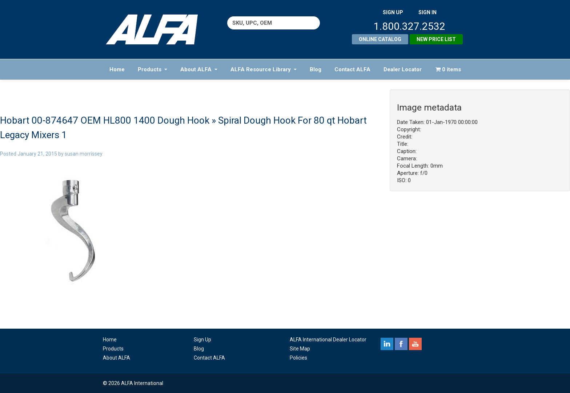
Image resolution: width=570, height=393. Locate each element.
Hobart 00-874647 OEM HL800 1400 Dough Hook (104, 120)
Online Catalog (380, 39)
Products (152, 69)
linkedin (387, 344)
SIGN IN (427, 12)
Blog (315, 69)
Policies (298, 358)
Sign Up (202, 339)
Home (117, 69)
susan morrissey (83, 154)
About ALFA (198, 69)
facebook (401, 344)
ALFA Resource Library (263, 69)
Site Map (300, 349)
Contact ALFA (352, 69)
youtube (415, 344)
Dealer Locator (403, 69)
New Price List (436, 39)
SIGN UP (393, 12)
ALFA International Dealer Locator (328, 339)
